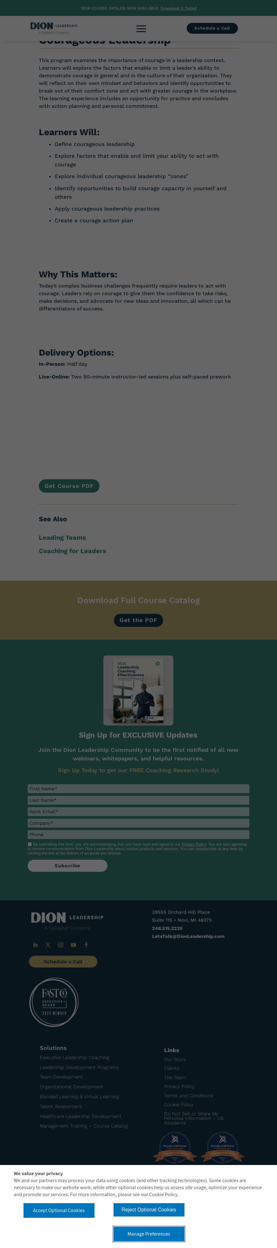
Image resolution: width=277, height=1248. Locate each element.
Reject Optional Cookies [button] (148, 1209)
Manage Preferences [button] (149, 1234)
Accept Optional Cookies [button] (59, 1210)
